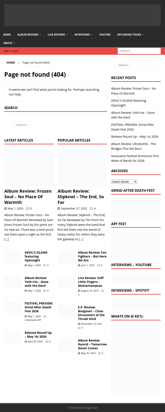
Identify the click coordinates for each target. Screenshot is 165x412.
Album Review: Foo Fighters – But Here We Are (92, 256)
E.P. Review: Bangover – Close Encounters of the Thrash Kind (91, 313)
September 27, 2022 (74, 208)
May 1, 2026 (15, 208)
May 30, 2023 (88, 353)
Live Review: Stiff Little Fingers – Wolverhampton (91, 282)
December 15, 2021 (91, 323)
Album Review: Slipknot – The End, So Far (81, 196)
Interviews (82, 34)
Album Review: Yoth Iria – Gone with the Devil (37, 282)
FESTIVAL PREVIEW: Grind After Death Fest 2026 (39, 307)
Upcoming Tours (129, 34)
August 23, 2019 (90, 290)
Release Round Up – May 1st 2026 (38, 335)
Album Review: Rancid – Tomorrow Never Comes (92, 344)
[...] (6, 239)
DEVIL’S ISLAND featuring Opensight (36, 256)
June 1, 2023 (88, 265)
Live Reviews (56, 34)
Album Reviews (27, 34)
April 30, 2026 (35, 341)
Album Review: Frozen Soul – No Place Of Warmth (28, 196)
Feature (104, 34)
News (7, 34)
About (7, 43)
